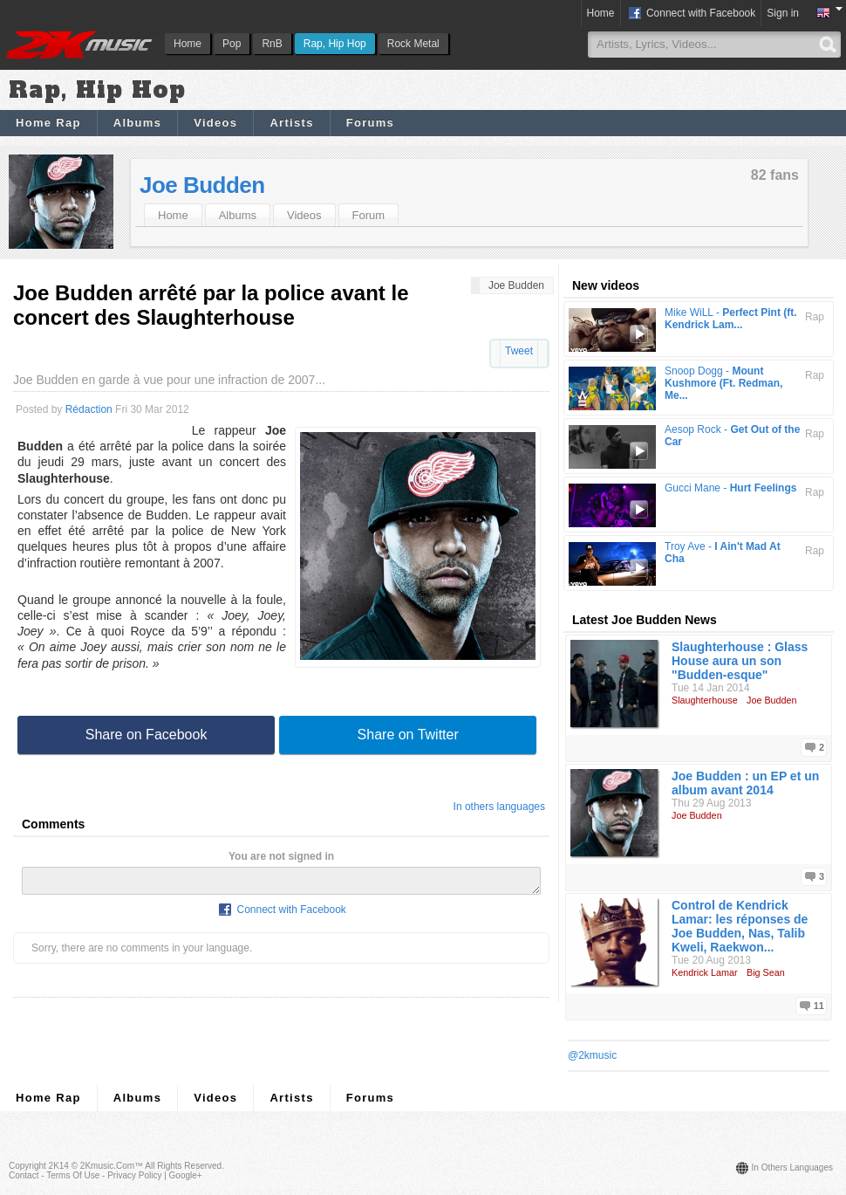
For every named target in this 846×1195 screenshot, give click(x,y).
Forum (368, 215)
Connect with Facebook (691, 14)
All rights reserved (183, 1166)
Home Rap (48, 122)
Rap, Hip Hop (335, 44)
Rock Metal (413, 44)
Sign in (783, 13)
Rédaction (89, 409)
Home (187, 44)
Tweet (519, 351)
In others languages (499, 806)
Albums (137, 122)
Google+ (185, 1175)
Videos (215, 122)
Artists (291, 122)
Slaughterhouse (705, 700)
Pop (231, 44)
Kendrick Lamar (705, 972)
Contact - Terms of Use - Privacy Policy (85, 1175)
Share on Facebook (146, 734)
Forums (370, 122)
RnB (272, 44)
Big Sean (766, 972)
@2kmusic (592, 1055)
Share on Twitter (408, 734)
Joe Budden (202, 185)
